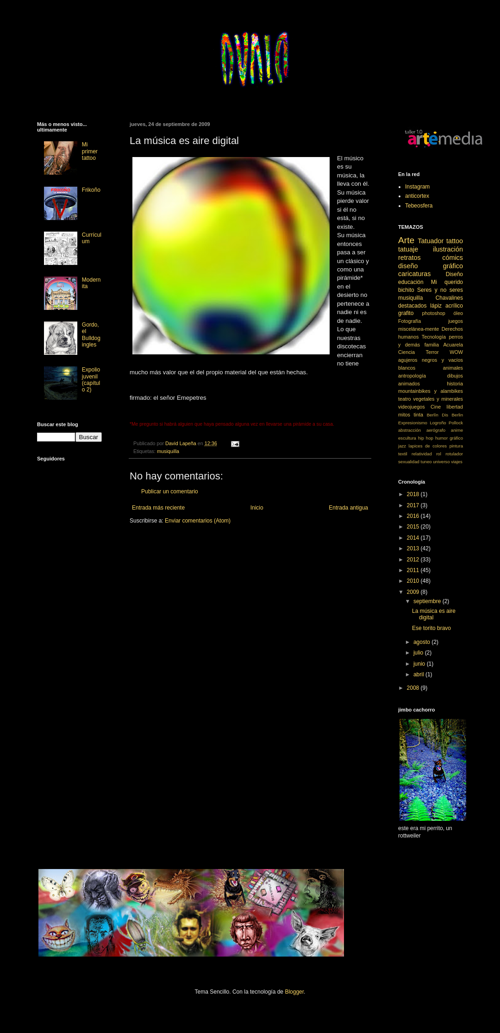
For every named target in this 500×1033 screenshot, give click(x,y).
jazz (402, 445)
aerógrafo (435, 430)
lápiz (436, 305)
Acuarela (453, 344)
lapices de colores (428, 445)
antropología (412, 375)
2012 (414, 559)
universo (441, 461)
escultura (407, 438)
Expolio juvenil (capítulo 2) (91, 379)
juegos (455, 321)
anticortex (417, 196)
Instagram (417, 186)
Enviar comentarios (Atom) (198, 520)
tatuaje (408, 249)
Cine (436, 406)
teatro (404, 399)
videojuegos (411, 406)
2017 (414, 505)
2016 (414, 516)
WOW (456, 352)
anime (457, 430)
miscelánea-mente (418, 329)
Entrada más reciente (158, 507)
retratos (409, 257)
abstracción (409, 430)
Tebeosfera (418, 205)
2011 (414, 570)
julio (419, 652)
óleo (458, 313)
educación (411, 282)
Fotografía (409, 321)
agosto (422, 642)
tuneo (426, 461)
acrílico (454, 305)
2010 (414, 581)
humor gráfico (449, 438)
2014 (414, 538)
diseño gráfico (430, 266)
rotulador (454, 453)
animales (453, 368)
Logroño (438, 422)
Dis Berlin (452, 414)
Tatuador (431, 241)
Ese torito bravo (431, 628)
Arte (406, 240)
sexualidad (408, 461)
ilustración (448, 249)
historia (455, 383)
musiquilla (168, 451)
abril (419, 674)
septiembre (428, 601)
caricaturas (414, 273)
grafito (405, 313)
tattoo (454, 241)
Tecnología (434, 337)
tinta (418, 414)
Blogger (294, 992)
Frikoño (91, 190)
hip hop (425, 438)
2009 (414, 592)
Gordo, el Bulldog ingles (91, 334)
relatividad (422, 453)
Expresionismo (412, 422)
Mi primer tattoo (90, 151)
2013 (414, 548)
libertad (455, 406)
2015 (414, 526)
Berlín (432, 414)
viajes (456, 461)
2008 (414, 688)
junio (420, 664)
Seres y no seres (440, 290)
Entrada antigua (348, 507)
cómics (452, 257)
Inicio (256, 507)
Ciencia (406, 352)
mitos (404, 414)
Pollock (456, 422)
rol (438, 453)
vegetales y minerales (438, 399)
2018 (414, 494)
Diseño (454, 274)
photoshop (433, 313)
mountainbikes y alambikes (430, 391)
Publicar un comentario (169, 491)
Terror (432, 352)
